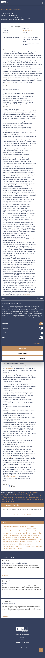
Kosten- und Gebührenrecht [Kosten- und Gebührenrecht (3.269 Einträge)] (12, 535)
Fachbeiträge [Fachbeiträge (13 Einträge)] (6, 531)
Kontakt (22, 637)
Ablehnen (22, 358)
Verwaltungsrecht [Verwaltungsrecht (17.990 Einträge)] (22, 546)
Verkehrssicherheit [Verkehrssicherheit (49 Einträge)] (26, 544)
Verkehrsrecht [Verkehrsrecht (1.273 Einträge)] (16, 544)
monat (32, 496)
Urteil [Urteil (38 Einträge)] (4, 544)
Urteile (7, 8)
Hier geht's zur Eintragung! (22, 514)
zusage (5, 501)
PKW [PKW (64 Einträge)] (4, 539)
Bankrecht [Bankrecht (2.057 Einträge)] (22, 527)
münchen (39, 496)
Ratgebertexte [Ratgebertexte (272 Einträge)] (10, 539)
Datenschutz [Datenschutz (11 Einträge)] (17, 529)
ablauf (16, 492)
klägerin (29, 494)
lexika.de (3, 8)
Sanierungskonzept (18, 498)
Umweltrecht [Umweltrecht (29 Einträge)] (36, 542)
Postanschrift (6, 498)
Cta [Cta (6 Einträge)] (12, 529)
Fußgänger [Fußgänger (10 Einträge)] (23, 531)
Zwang (11, 501)
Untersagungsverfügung (33, 498)
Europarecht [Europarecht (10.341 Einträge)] (31, 529)
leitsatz (25, 496)
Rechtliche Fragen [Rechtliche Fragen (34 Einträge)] (25, 539)
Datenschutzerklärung (22, 635)
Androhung (24, 492)
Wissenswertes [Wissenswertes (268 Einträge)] (34, 546)
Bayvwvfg (32, 492)
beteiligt (11, 494)
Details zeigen (36, 343)
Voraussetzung (32, 499)
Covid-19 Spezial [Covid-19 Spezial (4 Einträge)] (7, 529)
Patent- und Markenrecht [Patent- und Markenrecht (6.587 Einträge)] (31, 537)
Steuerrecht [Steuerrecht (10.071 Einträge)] (20, 542)
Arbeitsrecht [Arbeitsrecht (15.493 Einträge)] (14, 527)
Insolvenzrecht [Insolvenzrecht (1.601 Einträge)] (21, 533)
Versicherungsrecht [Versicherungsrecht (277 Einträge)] (9, 546)
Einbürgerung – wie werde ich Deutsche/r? (15, 563)
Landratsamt (17, 496)
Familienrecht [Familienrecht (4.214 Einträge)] (15, 531)
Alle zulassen (22, 348)
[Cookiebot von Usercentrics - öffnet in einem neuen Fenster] (36, 298)
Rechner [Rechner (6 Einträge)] (17, 539)
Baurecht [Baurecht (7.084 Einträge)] (29, 527)
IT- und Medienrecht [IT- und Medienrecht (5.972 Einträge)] (33, 533)
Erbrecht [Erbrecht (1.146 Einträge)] (23, 529)
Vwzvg (40, 499)
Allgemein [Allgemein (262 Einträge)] (6, 527)
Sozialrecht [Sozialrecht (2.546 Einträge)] (34, 539)
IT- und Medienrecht (8, 604)
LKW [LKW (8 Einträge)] (24, 535)
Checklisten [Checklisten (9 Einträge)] (36, 527)
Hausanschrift (20, 494)
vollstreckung (21, 499)
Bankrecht (5, 583)
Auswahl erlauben (22, 353)
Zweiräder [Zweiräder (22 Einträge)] (19, 548)
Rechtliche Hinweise (22, 642)
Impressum (22, 640)
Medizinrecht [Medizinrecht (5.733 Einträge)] (29, 535)
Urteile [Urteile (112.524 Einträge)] (8, 544)
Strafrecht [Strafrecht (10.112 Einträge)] (28, 542)
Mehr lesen (5, 575)
